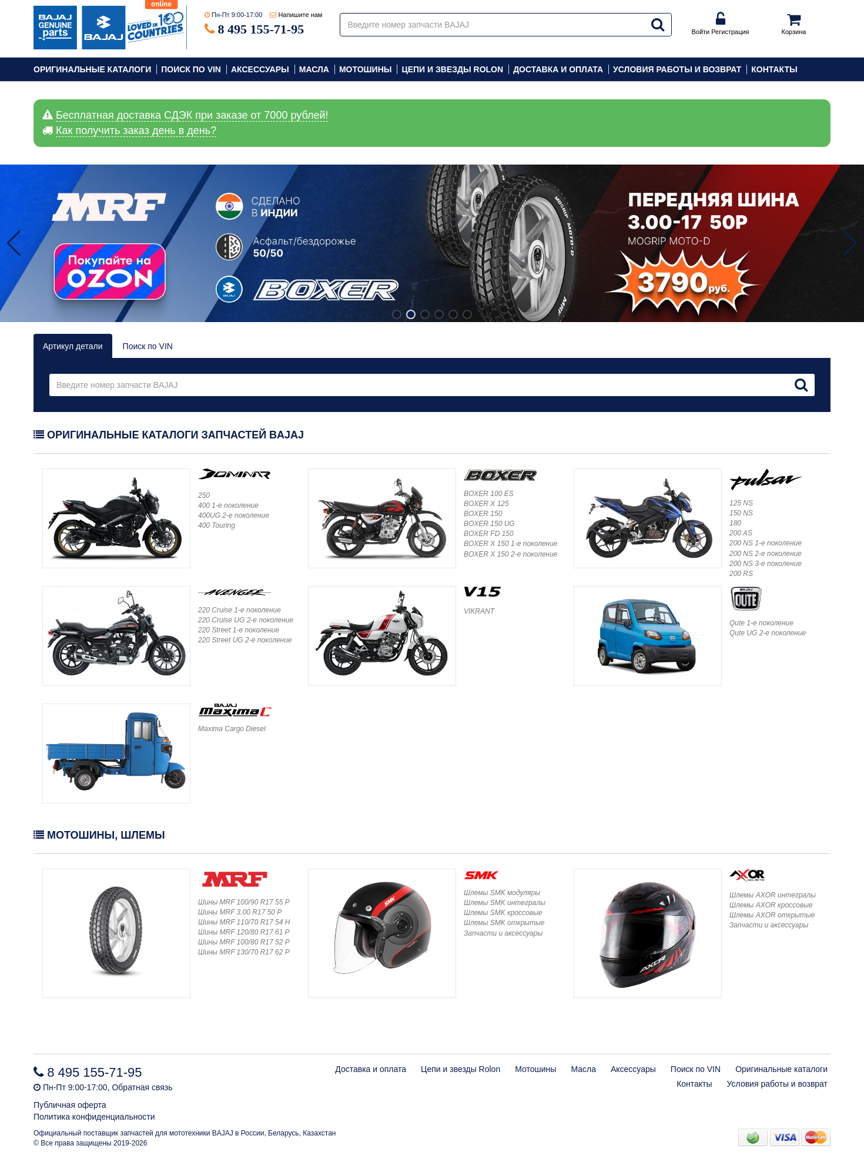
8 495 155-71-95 (261, 29)
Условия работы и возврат (677, 69)
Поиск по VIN (191, 69)
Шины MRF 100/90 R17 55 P (244, 902)
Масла (314, 69)
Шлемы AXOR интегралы (772, 895)
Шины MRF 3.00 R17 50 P (240, 912)
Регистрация (730, 31)
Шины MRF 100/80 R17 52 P (244, 942)
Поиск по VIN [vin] (148, 346)
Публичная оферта (70, 1105)
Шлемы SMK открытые (504, 923)
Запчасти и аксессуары (503, 933)
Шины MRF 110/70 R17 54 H (244, 922)
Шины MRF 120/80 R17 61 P (244, 932)
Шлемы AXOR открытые (772, 915)
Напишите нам (300, 14)
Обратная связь (142, 1087)
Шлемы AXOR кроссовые (771, 905)
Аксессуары (260, 69)
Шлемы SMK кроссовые (503, 913)
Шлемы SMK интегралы (504, 903)
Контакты (774, 69)
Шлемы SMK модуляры (502, 893)
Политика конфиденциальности (94, 1116)
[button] (850, 243)
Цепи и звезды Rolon (452, 69)
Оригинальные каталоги (92, 69)
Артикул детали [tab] (73, 346)
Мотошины (365, 69)
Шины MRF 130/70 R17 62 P (244, 952)
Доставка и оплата (558, 69)
